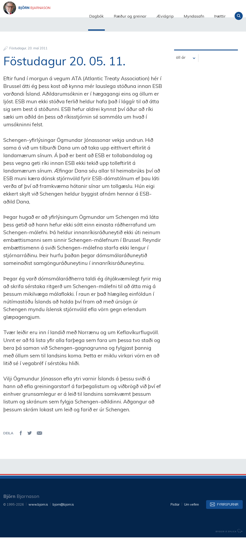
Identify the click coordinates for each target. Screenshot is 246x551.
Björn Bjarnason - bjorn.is (47, 16)
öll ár (180, 70)
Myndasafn (194, 16)
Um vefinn (191, 518)
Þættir (220, 16)
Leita (239, 16)
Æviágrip (165, 16)
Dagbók (96, 16)
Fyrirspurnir (227, 518)
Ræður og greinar (130, 16)
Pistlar (175, 518)
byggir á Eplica (229, 544)
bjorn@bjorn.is (63, 518)
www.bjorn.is (38, 518)
